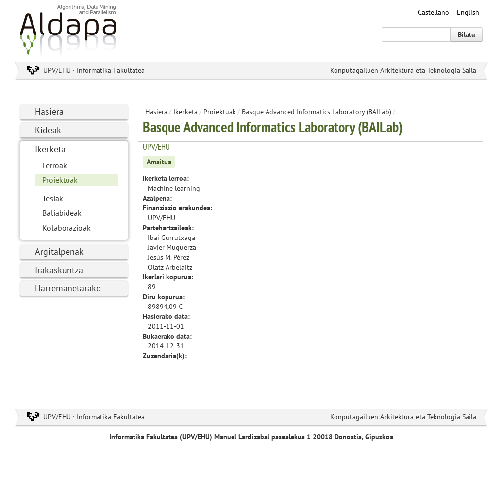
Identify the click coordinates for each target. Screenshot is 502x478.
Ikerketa (50, 149)
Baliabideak (62, 213)
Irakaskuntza (59, 269)
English (468, 12)
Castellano (433, 12)
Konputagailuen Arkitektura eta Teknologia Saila (403, 70)
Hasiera (49, 111)
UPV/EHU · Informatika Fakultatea (94, 70)
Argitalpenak (59, 251)
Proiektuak (60, 180)
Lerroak (54, 165)
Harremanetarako (68, 288)
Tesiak (52, 198)
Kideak (48, 130)
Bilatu (466, 34)
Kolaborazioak (66, 228)
